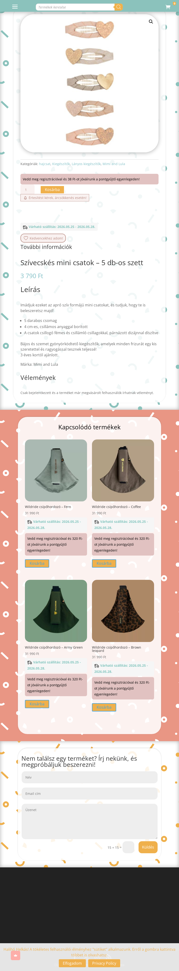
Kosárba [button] (37, 563)
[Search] (139, 7)
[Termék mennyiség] (27, 189)
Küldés (148, 847)
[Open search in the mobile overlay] (80, 7)
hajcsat (44, 164)
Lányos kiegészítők (86, 164)
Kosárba (52, 189)
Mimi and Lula (114, 164)
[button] (151, 21)
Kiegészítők (61, 164)
